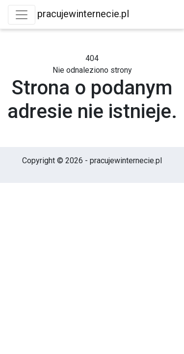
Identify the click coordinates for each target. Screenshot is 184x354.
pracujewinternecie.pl (83, 14)
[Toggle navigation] (21, 15)
